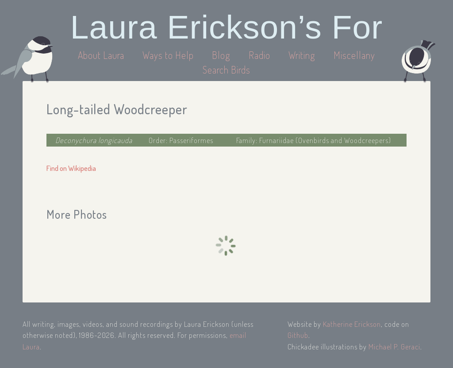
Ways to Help (169, 55)
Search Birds (226, 69)
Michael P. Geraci (394, 346)
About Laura (102, 55)
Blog (221, 55)
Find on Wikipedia (71, 168)
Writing (301, 55)
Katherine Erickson (352, 324)
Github (298, 335)
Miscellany (354, 55)
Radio (261, 55)
